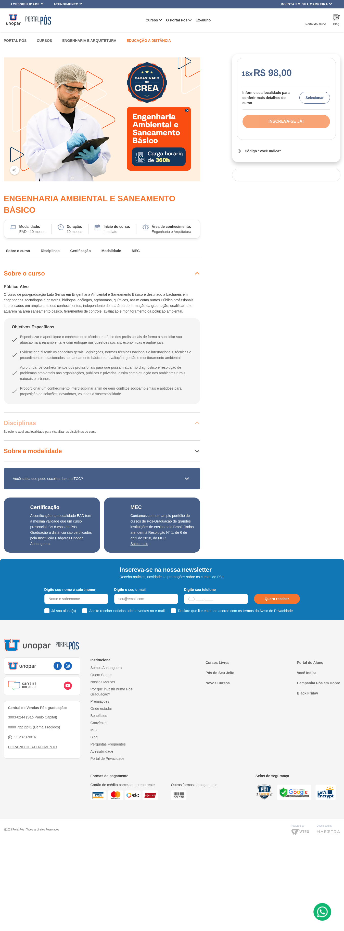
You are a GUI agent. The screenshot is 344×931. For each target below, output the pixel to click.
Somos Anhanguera (106, 668)
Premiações (100, 701)
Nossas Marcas (103, 682)
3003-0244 (17, 717)
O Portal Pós (176, 20)
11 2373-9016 (22, 737)
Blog (94, 737)
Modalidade (111, 251)
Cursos (152, 20)
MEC (136, 251)
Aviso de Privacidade (276, 611)
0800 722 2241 (20, 727)
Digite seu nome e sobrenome (69, 590)
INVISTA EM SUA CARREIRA (306, 4)
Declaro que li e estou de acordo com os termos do (235, 611)
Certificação (80, 251)
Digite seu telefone (200, 590)
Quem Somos (101, 675)
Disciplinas (50, 251)
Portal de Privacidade (107, 758)
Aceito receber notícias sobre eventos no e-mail (127, 611)
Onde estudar (101, 708)
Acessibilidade (27, 4)
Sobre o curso (18, 251)
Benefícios (99, 716)
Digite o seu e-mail (130, 590)
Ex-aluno (203, 20)
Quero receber (277, 599)
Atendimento (68, 4)
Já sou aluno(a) (64, 611)
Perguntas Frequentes (108, 744)
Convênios (99, 723)
